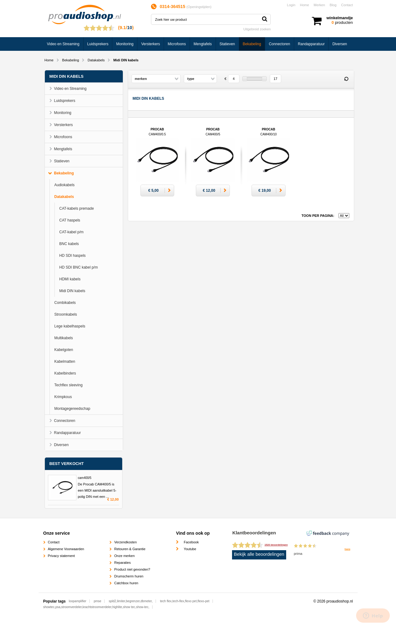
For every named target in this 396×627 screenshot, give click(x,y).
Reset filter (346, 79)
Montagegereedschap (72, 408)
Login (291, 5)
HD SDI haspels (72, 255)
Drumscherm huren (128, 576)
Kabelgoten (63, 350)
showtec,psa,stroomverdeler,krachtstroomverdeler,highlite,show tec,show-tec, (96, 607)
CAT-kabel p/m (71, 232)
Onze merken (124, 556)
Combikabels (65, 302)
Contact (347, 5)
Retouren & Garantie (129, 549)
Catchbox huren (126, 583)
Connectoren (279, 44)
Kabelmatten (64, 361)
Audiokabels (64, 185)
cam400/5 (85, 478)
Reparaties (122, 562)
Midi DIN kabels (72, 291)
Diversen (339, 44)
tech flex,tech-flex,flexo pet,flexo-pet (184, 601)
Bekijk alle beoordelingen (259, 554)
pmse (97, 601)
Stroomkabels (65, 314)
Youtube (190, 549)
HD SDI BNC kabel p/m (78, 267)
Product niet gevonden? (132, 569)
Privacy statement (61, 556)
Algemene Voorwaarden (66, 549)
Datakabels (96, 60)
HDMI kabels (70, 279)
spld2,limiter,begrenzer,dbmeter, (131, 601)
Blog (333, 5)
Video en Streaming (63, 44)
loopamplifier (77, 601)
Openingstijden (198, 7)
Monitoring (124, 44)
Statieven (227, 44)
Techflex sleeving (68, 385)
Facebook (191, 542)
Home (304, 5)
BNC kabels (69, 244)
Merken (319, 5)
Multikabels (63, 338)
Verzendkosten (125, 542)
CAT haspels (69, 220)
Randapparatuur (311, 44)
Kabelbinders (65, 373)
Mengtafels (203, 44)
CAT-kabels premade (76, 208)
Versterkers (150, 44)
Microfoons (177, 44)
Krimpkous (63, 397)
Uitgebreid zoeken (257, 29)
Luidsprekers (98, 44)
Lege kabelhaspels (69, 326)
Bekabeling (252, 44)
